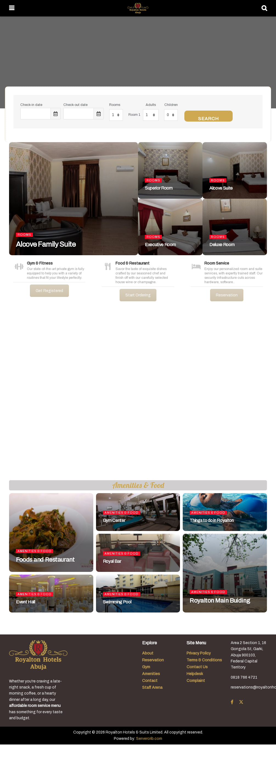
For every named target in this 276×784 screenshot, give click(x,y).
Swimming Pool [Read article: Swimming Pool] (117, 602)
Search (208, 118)
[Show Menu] (11, 8)
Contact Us (197, 667)
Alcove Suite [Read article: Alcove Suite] (221, 188)
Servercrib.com (149, 739)
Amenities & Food (35, 551)
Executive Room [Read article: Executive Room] (160, 244)
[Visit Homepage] (137, 8)
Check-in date (31, 105)
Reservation (227, 295)
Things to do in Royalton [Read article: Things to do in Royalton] (211, 520)
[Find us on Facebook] (232, 702)
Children (171, 105)
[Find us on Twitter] (241, 702)
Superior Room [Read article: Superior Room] (159, 188)
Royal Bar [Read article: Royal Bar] (112, 561)
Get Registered (49, 291)
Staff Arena (152, 687)
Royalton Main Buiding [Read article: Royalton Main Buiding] (220, 600)
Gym (146, 667)
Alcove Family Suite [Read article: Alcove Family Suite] (45, 244)
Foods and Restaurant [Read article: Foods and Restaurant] (45, 560)
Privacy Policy (199, 653)
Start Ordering (138, 295)
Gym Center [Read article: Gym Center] (114, 520)
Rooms (114, 105)
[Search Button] (264, 8)
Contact (149, 681)
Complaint (196, 681)
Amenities (151, 674)
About (147, 653)
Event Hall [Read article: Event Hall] (25, 602)
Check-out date (75, 105)
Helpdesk (195, 674)
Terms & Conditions (204, 660)
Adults (151, 105)
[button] (8, 395)
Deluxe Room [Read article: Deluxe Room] (221, 244)
